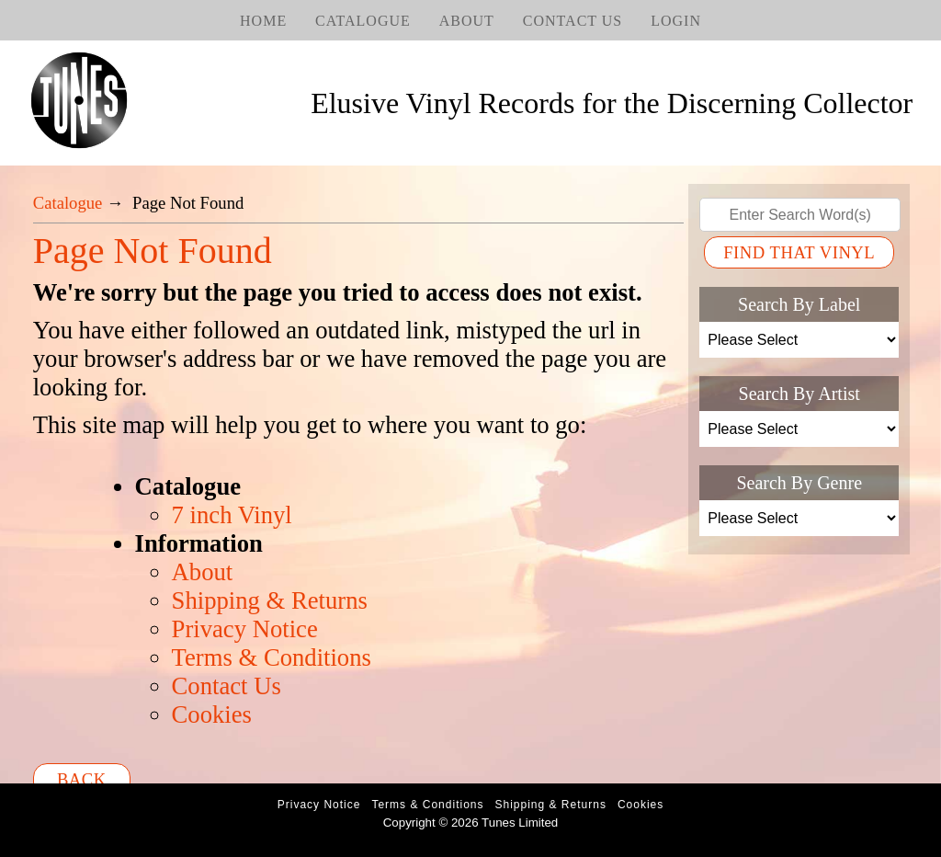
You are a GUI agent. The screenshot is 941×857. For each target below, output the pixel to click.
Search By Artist (799, 393)
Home (263, 21)
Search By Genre (799, 483)
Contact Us (572, 21)
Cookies (212, 714)
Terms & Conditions (271, 657)
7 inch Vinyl (232, 515)
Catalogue (363, 21)
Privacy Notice (245, 629)
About (466, 21)
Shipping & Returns (270, 600)
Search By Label (799, 304)
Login (676, 21)
